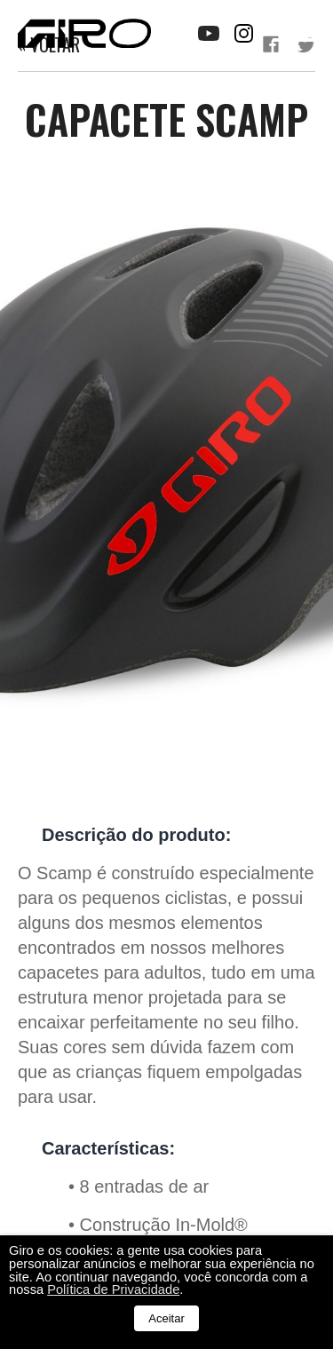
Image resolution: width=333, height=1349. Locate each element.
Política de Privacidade (113, 1289)
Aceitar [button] (166, 1318)
